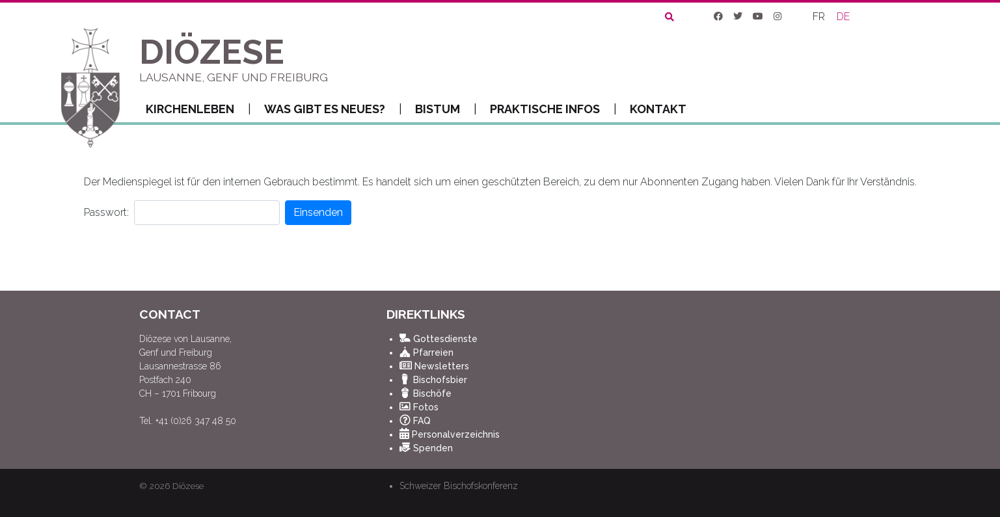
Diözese (188, 486)
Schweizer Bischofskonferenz (458, 486)
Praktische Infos (553, 109)
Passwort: (106, 212)
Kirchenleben (198, 109)
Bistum (446, 109)
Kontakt (658, 109)
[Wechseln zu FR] (819, 17)
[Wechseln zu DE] (843, 17)
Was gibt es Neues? (333, 109)
